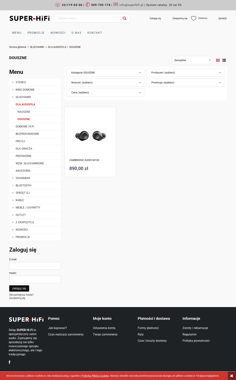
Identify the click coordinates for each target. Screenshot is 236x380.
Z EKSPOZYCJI (25, 222)
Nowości (22, 229)
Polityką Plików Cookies (95, 375)
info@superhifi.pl (131, 5)
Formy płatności (148, 328)
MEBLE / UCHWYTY (28, 207)
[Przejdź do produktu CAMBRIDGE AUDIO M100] (90, 135)
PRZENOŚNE (24, 156)
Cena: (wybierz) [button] (80, 92)
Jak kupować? (57, 328)
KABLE (20, 200)
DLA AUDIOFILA (25, 104)
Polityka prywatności (196, 340)
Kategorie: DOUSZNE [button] (83, 72)
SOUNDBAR (23, 178)
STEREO (21, 82)
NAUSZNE (24, 111)
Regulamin (190, 334)
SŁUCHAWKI (23, 97)
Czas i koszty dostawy (152, 340)
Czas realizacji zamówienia (66, 334)
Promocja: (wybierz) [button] (162, 82)
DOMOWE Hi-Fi (25, 126)
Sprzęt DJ (23, 193)
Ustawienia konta (104, 328)
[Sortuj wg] (192, 60)
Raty (141, 334)
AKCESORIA (23, 170)
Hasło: (13, 273)
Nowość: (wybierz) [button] (82, 82)
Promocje (23, 237)
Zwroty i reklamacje (195, 328)
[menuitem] (17, 32)
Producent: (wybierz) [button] (163, 72)
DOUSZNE (24, 119)
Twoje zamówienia (105, 334)
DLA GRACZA (24, 148)
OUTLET (21, 215)
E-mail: (13, 259)
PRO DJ (20, 141)
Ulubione (199, 18)
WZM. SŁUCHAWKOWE (30, 163)
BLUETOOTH (23, 185)
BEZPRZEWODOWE (27, 134)
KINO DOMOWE (25, 89)
